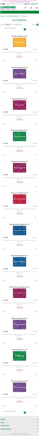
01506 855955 (1, 4)
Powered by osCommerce (26, 434)
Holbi (20, 434)
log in (21, 56)
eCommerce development (13, 434)
